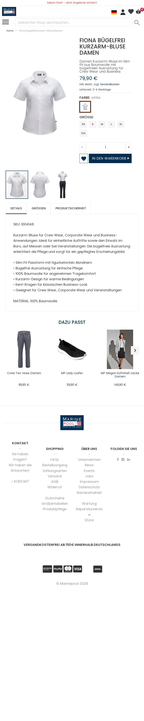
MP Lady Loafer (72, 373)
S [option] (92, 124)
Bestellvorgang (54, 465)
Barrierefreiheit (89, 492)
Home (10, 30)
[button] (39, 184)
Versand (55, 476)
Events (89, 470)
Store (89, 520)
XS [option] (83, 124)
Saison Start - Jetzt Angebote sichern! (72, 3)
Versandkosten (109, 84)
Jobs (89, 476)
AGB (54, 481)
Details (16, 208)
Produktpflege (54, 509)
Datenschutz (89, 487)
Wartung (89, 503)
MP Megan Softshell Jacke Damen (120, 375)
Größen (39, 208)
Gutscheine (54, 498)
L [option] (111, 124)
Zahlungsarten (55, 470)
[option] (85, 106)
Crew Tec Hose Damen (24, 373)
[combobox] (73, 22)
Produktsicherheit (71, 208)
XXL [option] (83, 133)
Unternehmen (89, 459)
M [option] (102, 124)
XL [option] (120, 124)
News (89, 465)
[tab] (16, 208)
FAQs (54, 459)
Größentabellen (55, 503)
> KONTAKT (20, 481)
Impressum (89, 481)
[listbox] (106, 107)
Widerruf (54, 487)
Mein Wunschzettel (131, 11)
